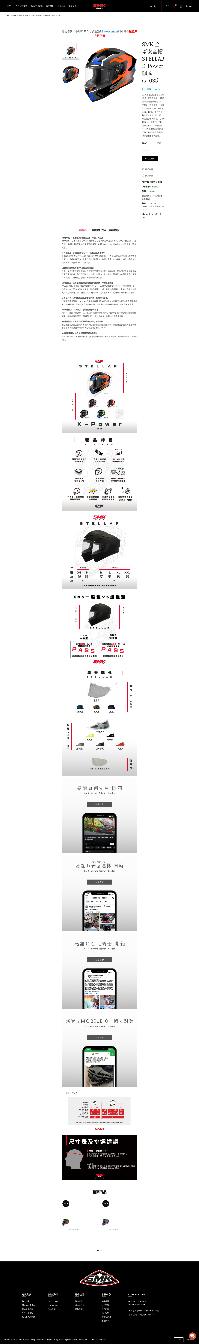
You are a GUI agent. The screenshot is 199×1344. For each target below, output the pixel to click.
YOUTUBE (52, 1309)
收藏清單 (105, 1321)
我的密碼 (105, 1305)
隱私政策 (79, 1309)
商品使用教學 (27, 1309)
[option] (70, 51)
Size (144, 143)
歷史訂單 (105, 1309)
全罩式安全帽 (16, 15)
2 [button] (101, 1250)
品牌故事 (25, 1301)
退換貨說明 (80, 1305)
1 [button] (98, 1250)
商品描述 (83, 230)
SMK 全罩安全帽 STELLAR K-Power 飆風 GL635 (43, 15)
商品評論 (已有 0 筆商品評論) (106, 230)
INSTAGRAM (53, 1305)
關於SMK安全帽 (28, 1305)
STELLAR (152, 203)
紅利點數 (105, 1313)
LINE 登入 (153, 6)
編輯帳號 (105, 1301)
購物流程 (79, 1301)
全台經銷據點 (27, 1313)
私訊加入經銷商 (28, 1317)
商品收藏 (149, 169)
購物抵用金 (106, 1317)
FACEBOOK (53, 1301)
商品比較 (149, 176)
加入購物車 (150, 158)
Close (178, 1340)
